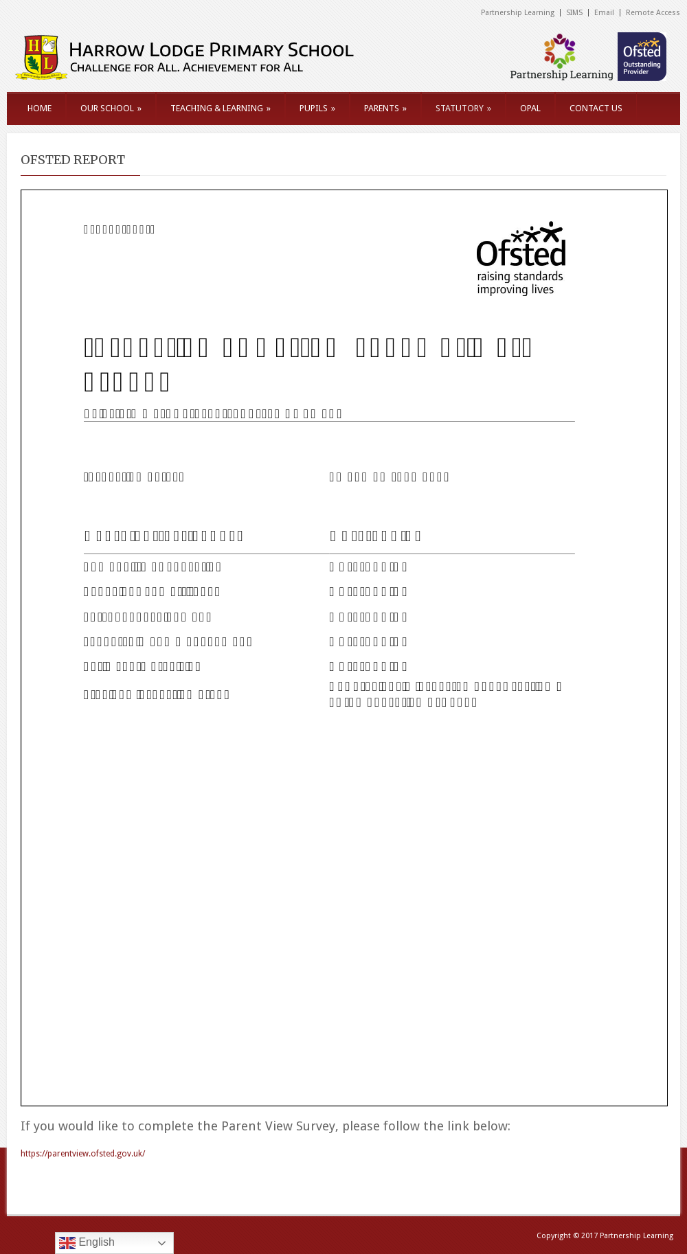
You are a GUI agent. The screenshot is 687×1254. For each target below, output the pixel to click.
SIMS (574, 12)
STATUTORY (463, 108)
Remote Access (653, 12)
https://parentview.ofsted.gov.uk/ (83, 1154)
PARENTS (385, 108)
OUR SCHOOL (111, 108)
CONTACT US (596, 108)
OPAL (530, 108)
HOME (39, 108)
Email (604, 12)
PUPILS (317, 108)
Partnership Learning (517, 12)
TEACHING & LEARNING (220, 108)
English (87, 1243)
